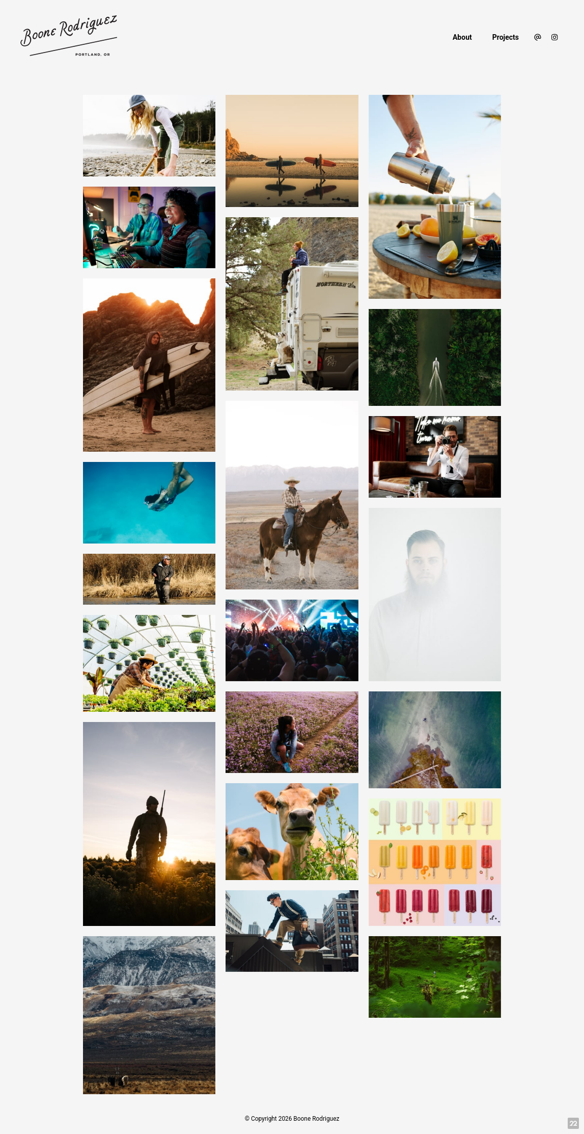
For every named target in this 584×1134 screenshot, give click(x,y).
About (462, 37)
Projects (505, 37)
